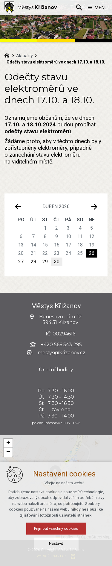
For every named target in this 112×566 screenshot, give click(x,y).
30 (56, 261)
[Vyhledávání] (79, 7)
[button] (8, 443)
